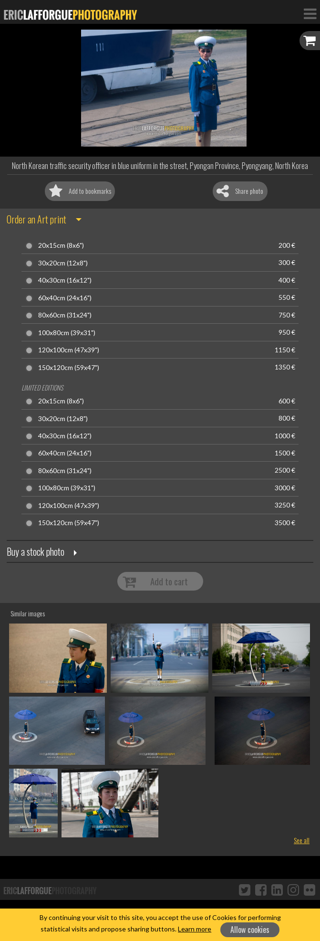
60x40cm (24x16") (65, 298)
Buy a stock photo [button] (35, 551)
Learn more (194, 929)
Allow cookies (249, 929)
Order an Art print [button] (36, 219)
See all (302, 840)
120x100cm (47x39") (68, 350)
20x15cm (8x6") (61, 245)
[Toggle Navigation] (310, 13)
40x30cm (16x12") (65, 280)
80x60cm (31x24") (65, 315)
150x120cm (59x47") (68, 367)
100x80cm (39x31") (66, 333)
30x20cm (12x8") (63, 263)
